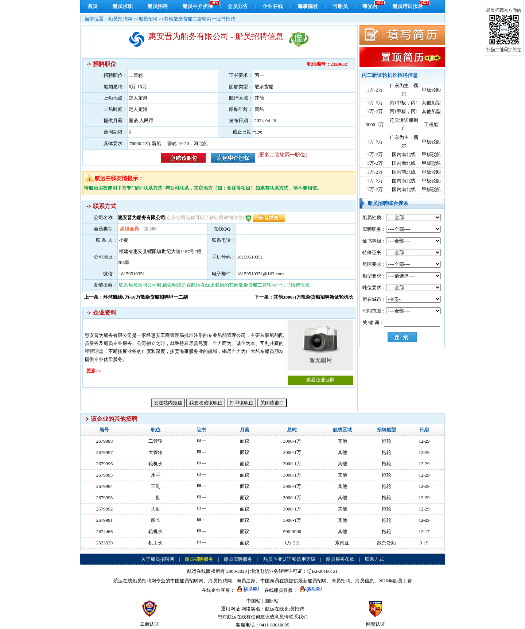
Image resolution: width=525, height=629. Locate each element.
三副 (155, 486)
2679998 (104, 441)
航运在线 (274, 608)
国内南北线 (404, 154)
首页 (93, 6)
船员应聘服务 (238, 559)
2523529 (104, 542)
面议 (244, 441)
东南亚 (342, 542)
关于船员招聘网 (157, 559)
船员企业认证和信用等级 (289, 559)
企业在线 (272, 6)
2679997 (104, 452)
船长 (155, 520)
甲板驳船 (431, 90)
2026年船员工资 (395, 580)
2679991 (104, 520)
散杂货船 (386, 542)
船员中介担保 (197, 6)
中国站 (253, 600)
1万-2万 (374, 90)
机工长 (155, 542)
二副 (155, 497)
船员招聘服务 (199, 559)
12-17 (424, 531)
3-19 (424, 542)
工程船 (431, 124)
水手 (155, 475)
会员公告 (238, 6)
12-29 (424, 441)
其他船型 (431, 102)
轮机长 (155, 463)
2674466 (104, 531)
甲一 (201, 441)
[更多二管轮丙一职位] (282, 155)
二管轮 (155, 441)
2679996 (104, 463)
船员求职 (122, 6)
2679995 (104, 475)
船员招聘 (157, 6)
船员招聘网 (120, 19)
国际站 (271, 600)
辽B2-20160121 (322, 571)
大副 (155, 509)
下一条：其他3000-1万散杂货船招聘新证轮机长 (303, 297)
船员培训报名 (407, 6)
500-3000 (292, 531)
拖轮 (386, 441)
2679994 (104, 486)
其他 (342, 441)
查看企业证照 (320, 352)
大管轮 (155, 452)
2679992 (104, 509)
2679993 (104, 497)
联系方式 (374, 559)
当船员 (340, 6)
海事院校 (308, 6)
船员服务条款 (340, 559)
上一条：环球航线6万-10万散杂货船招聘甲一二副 (136, 297)
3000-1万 (375, 124)
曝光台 (370, 6)
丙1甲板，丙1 (404, 102)
